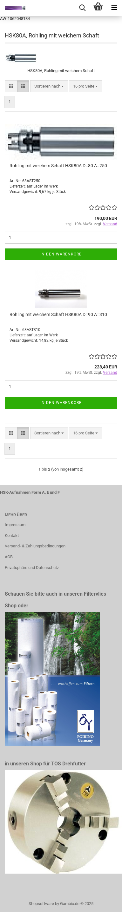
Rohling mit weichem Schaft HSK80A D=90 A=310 (58, 314)
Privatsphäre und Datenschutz (32, 567)
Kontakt (12, 535)
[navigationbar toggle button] (114, 8)
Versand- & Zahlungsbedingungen (35, 546)
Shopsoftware (41, 903)
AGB (9, 556)
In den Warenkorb (61, 254)
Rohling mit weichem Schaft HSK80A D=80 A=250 (58, 165)
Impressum (15, 524)
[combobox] (49, 86)
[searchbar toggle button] (82, 8)
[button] (11, 86)
